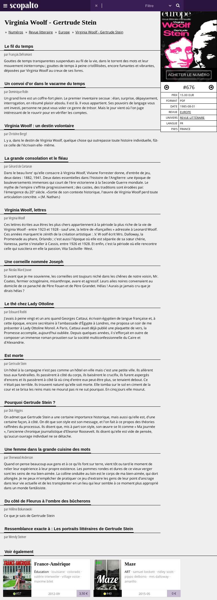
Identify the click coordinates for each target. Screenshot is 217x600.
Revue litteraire (41, 32)
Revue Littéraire (192, 118)
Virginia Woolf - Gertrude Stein (99, 32)
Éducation (41, 571)
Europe (185, 112)
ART (127, 571)
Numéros (15, 32)
